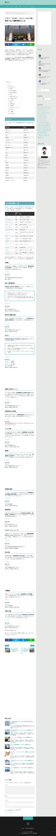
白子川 (10, 94)
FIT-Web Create (25, 833)
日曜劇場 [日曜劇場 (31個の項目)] (47, 125)
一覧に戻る (7, 271)
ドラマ (12, 6)
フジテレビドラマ (16, 23)
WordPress (35, 833)
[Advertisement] (19, 70)
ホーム (7, 6)
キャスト (8, 85)
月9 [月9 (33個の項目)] (48, 127)
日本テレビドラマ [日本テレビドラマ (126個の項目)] (42, 127)
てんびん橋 (11, 100)
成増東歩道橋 (11, 104)
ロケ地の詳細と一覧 (10, 87)
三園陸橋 (10, 111)
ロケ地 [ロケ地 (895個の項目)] (47, 122)
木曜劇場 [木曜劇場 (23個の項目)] (48, 130)
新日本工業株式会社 (12, 92)
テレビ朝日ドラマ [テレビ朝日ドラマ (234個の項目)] (42, 115)
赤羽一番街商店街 (12, 90)
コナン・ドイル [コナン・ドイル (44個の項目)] (41, 112)
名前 (6, 795)
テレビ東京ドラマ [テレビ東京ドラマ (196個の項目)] (42, 117)
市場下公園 (11, 113)
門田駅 (10, 89)
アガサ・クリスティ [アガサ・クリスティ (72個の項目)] (42, 110)
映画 (16, 6)
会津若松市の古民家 (12, 98)
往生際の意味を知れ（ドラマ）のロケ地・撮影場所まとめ (21, 730)
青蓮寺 (10, 102)
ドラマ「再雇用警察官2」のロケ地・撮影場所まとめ (20, 744)
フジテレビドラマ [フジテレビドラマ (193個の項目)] (42, 120)
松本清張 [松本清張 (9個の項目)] (40, 132)
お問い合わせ (32, 6)
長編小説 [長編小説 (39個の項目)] (40, 137)
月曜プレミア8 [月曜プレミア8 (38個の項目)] (41, 130)
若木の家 (10, 109)
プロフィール (25, 6)
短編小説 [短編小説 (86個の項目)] (40, 135)
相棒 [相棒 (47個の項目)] (45, 132)
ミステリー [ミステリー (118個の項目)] (41, 122)
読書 (20, 6)
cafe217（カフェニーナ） (13, 107)
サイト (6, 804)
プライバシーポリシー (30, 828)
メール (6, 800)
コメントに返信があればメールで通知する (19, 809)
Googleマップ (7, 276)
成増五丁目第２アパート (13, 96)
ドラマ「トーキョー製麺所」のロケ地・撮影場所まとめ (21, 737)
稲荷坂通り (11, 106)
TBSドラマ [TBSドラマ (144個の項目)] (47, 107)
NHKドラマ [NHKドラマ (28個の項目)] (40, 107)
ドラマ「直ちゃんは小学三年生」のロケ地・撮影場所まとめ (14, 649)
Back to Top (28, 818)
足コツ (7, 2)
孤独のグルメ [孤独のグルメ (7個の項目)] (41, 125)
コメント (6, 784)
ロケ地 (21, 23)
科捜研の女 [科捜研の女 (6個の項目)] (46, 135)
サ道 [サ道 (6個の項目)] (47, 112)
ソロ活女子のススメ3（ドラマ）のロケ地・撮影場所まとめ (22, 760)
